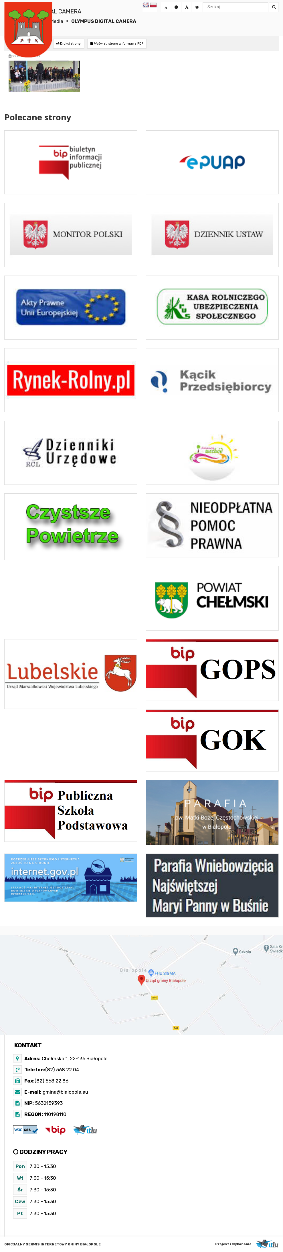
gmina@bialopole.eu (64, 1092)
